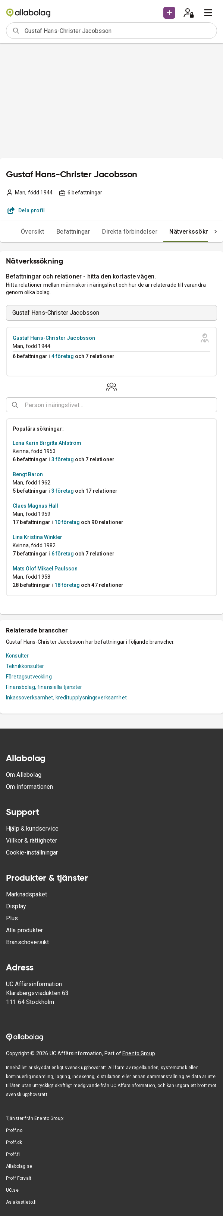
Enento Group (138, 1053)
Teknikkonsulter (25, 666)
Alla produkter (24, 930)
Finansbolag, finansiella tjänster (44, 687)
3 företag (62, 459)
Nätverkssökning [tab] (178, 231)
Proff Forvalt (18, 1178)
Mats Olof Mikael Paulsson (45, 569)
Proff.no (14, 1130)
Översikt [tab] (17, 231)
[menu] (208, 13)
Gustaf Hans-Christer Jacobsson (54, 338)
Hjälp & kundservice (32, 828)
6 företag (62, 554)
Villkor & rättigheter (31, 840)
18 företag (67, 585)
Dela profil (26, 210)
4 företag (62, 356)
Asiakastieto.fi (21, 1202)
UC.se (12, 1190)
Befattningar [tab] (58, 231)
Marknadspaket (26, 894)
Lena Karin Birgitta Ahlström (47, 443)
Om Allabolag (23, 774)
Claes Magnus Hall (35, 506)
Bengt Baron (28, 474)
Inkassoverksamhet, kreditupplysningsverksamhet (66, 698)
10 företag (67, 522)
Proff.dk (14, 1142)
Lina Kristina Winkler (37, 537)
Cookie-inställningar (32, 852)
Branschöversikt (27, 942)
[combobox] (118, 31)
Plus (12, 918)
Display (16, 906)
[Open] (213, 405)
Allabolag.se (19, 1166)
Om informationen (29, 786)
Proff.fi (13, 1154)
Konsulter (17, 656)
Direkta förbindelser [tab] (114, 231)
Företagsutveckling (29, 677)
